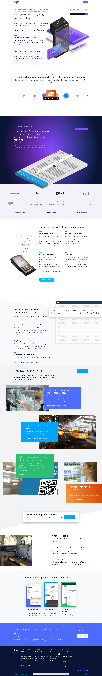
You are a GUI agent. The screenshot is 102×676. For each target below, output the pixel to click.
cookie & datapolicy (62, 674)
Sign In (85, 2)
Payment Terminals (25, 654)
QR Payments (24, 651)
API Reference (66, 654)
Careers (53, 2)
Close (68, 674)
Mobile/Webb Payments (26, 656)
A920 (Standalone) (39, 658)
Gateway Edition (55, 654)
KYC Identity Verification (68, 666)
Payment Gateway (25, 665)
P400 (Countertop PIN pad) (41, 656)
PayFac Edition (54, 656)
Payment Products (28, 2)
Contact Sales (57, 569)
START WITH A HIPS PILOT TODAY (79, 9)
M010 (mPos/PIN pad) (40, 651)
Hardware (52, 660)
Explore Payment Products (51, 107)
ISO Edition (52, 651)
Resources (36, 2)
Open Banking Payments (27, 658)
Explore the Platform (46, 279)
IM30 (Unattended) (39, 660)
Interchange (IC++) (54, 658)
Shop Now (79, 2)
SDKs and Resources (67, 656)
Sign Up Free (82, 371)
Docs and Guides (67, 651)
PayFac (23, 663)
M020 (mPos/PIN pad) (40, 654)
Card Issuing (24, 660)
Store (48, 2)
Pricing (42, 2)
